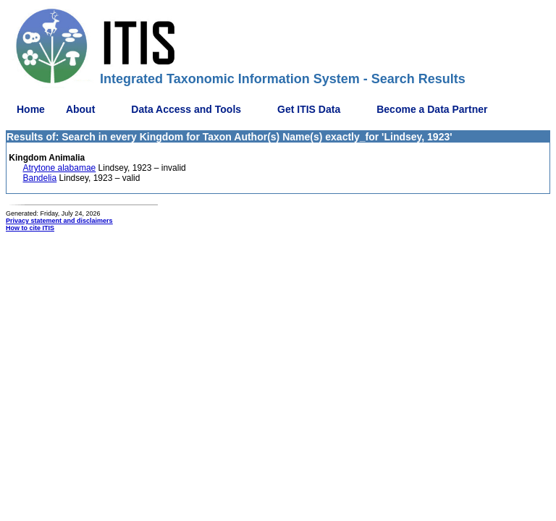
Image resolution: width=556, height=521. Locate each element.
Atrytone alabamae (59, 168)
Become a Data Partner (431, 109)
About (80, 109)
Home (31, 109)
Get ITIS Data (308, 109)
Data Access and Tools (186, 109)
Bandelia (40, 178)
